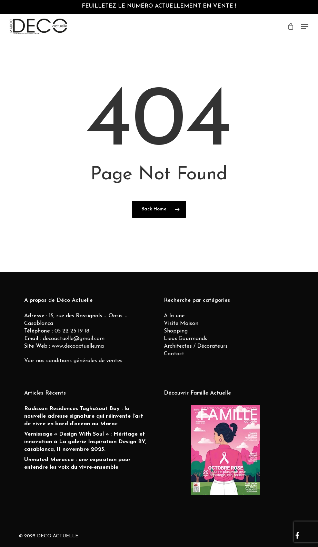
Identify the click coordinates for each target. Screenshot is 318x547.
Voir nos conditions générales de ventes (73, 361)
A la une (174, 316)
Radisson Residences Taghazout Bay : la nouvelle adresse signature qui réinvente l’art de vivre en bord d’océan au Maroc (83, 416)
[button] (304, 26)
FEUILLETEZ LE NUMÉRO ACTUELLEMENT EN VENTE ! (159, 6)
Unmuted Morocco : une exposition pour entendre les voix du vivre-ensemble (77, 463)
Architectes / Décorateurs (196, 346)
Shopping (176, 331)
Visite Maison (181, 323)
